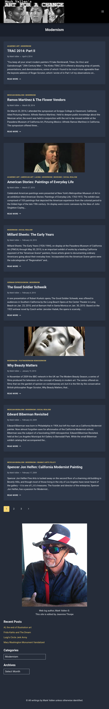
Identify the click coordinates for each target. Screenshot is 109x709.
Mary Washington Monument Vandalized (24, 642)
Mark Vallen (14, 56)
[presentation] (54, 157)
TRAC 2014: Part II (21, 51)
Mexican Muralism (15, 95)
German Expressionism (17, 282)
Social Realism (70, 177)
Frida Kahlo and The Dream (17, 632)
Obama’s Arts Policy (46, 462)
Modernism (26, 46)
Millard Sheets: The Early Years (30, 234)
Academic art (13, 46)
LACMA (38, 177)
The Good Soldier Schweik (26, 287)
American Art (27, 177)
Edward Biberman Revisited (27, 414)
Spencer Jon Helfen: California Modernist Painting (44, 467)
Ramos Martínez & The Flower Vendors (36, 100)
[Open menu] (102, 11)
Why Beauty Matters (22, 365)
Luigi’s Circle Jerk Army (15, 637)
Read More (14, 79)
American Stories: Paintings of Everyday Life (40, 182)
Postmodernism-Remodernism (32, 361)
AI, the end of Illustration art (17, 627)
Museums (58, 177)
